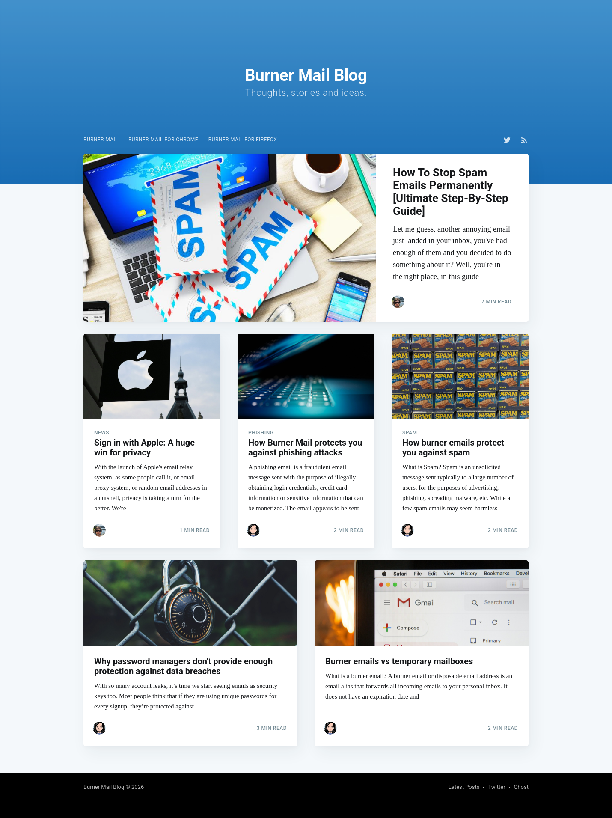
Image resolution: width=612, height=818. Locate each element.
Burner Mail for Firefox (242, 140)
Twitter (496, 787)
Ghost (521, 787)
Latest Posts (464, 787)
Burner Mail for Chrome (163, 140)
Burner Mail (100, 140)
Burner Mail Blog (103, 787)
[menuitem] (100, 139)
